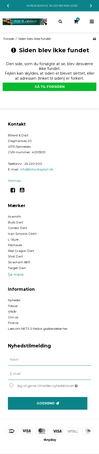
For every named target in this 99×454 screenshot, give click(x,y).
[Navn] (49, 359)
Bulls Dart (15, 222)
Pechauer (15, 245)
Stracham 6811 (19, 262)
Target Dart (17, 268)
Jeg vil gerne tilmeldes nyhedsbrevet (49, 385)
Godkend (46, 403)
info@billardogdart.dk (36, 169)
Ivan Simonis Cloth (22, 234)
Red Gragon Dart (21, 251)
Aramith (14, 216)
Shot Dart (15, 256)
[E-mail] (49, 373)
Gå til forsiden (50, 87)
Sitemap (14, 181)
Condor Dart (17, 228)
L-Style (13, 239)
